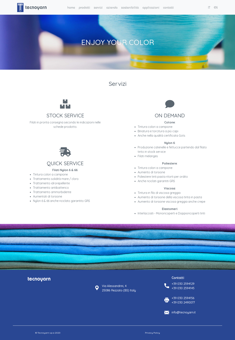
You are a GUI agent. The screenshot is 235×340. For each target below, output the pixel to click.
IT (209, 7)
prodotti (84, 7)
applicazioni (150, 7)
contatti (168, 7)
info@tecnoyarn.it (184, 312)
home (71, 7)
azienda (112, 7)
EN (216, 7)
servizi (98, 7)
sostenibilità (130, 7)
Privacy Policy (152, 332)
